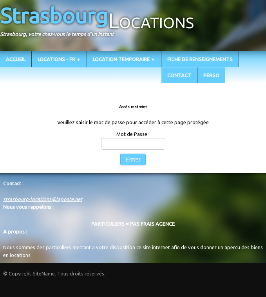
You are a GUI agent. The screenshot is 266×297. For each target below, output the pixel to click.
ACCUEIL (15, 59)
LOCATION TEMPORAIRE (124, 59)
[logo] (100, 24)
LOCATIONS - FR (59, 59)
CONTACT (179, 75)
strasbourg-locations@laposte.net (42, 199)
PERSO (211, 75)
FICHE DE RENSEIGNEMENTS (200, 59)
